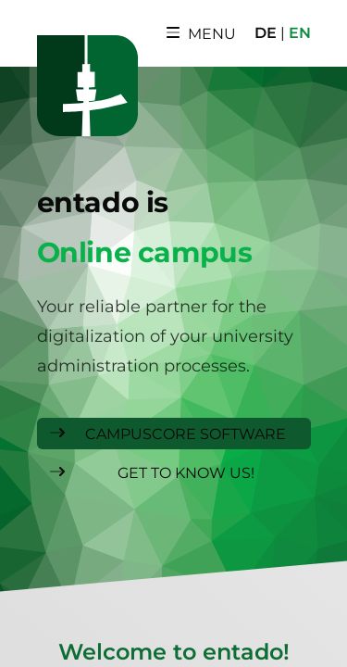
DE (265, 33)
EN (300, 33)
